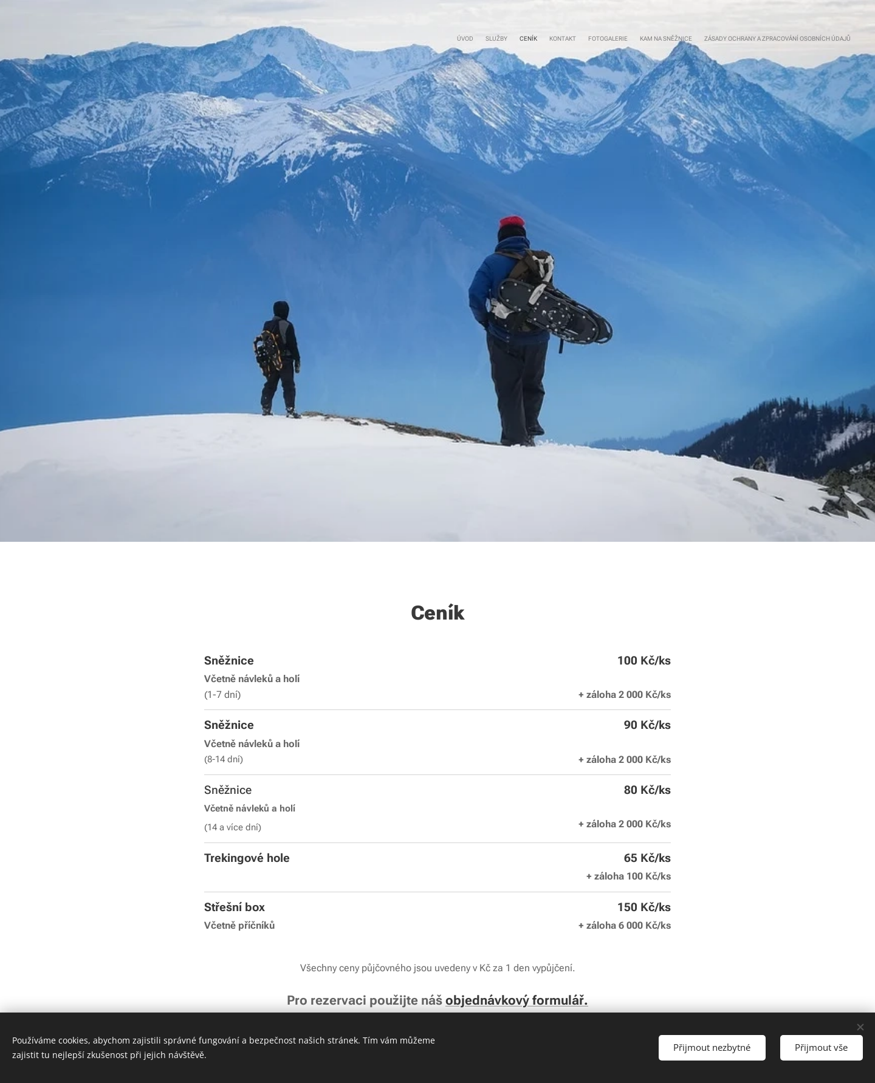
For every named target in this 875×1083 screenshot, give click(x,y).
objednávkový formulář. (516, 999)
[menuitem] (779, 39)
